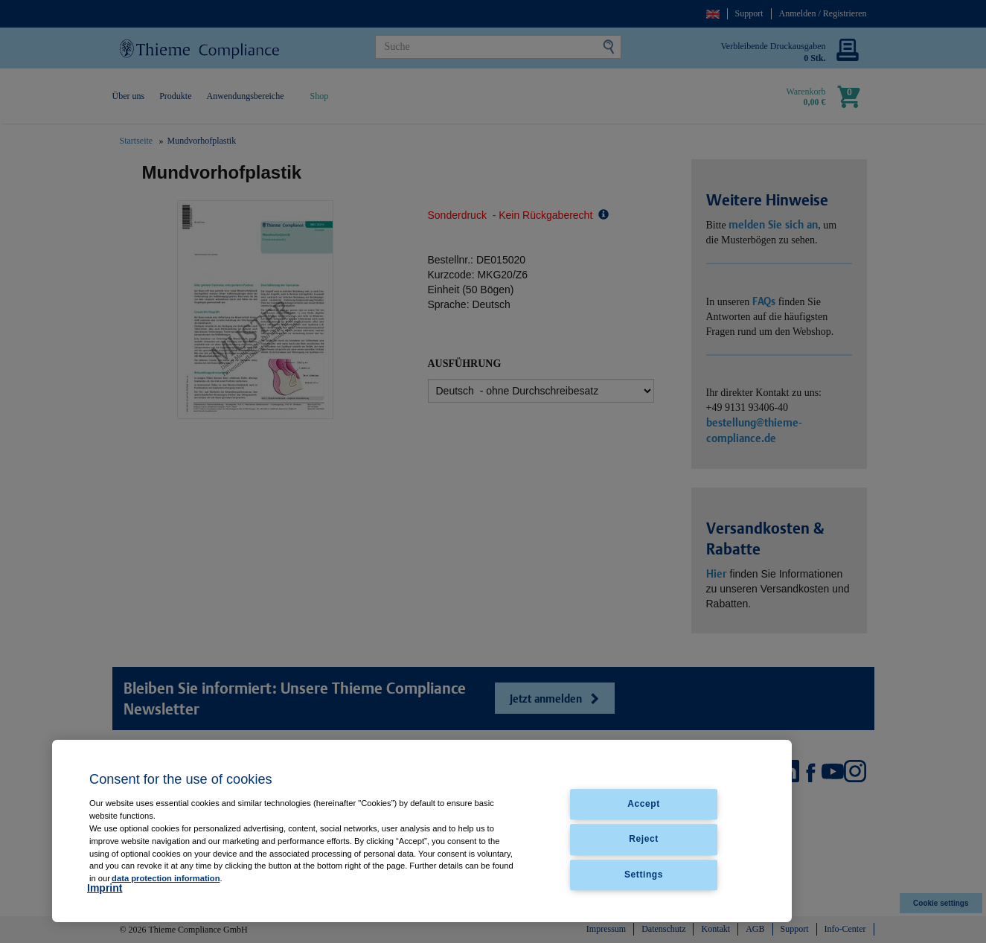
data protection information (166, 878)
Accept (643, 804)
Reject (644, 839)
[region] (422, 831)
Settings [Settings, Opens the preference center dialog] (643, 874)
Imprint (104, 888)
